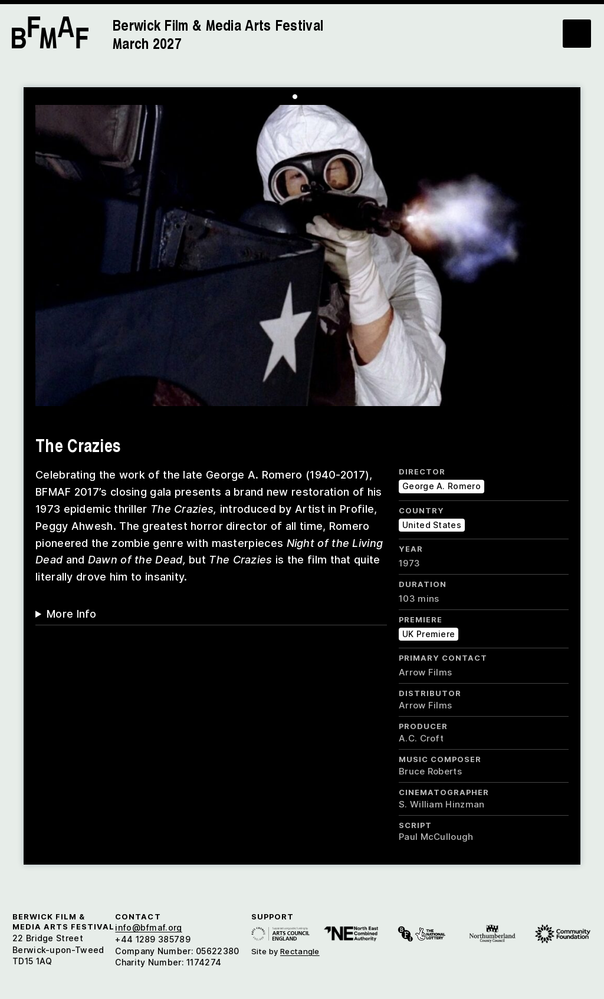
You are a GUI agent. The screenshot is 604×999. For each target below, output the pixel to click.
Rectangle (300, 951)
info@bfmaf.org (148, 927)
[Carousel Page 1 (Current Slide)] (295, 97)
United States (431, 525)
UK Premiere (428, 634)
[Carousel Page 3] (313, 97)
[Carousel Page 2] (304, 97)
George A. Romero (441, 486)
